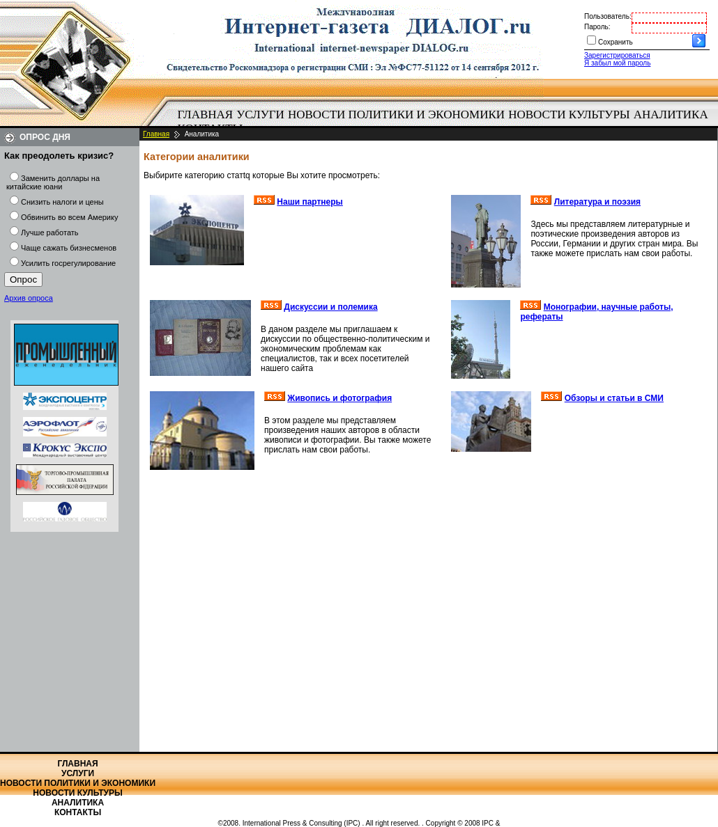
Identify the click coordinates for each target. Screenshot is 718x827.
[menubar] (446, 122)
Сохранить (615, 42)
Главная (206, 114)
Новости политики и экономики (396, 114)
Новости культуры (568, 114)
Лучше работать (50, 232)
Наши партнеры (310, 202)
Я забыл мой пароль (617, 63)
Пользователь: (608, 16)
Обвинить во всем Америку (69, 217)
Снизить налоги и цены (62, 202)
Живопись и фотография (339, 398)
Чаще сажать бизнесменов (68, 248)
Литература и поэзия (597, 202)
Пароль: (597, 27)
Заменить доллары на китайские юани (53, 182)
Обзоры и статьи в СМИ (614, 398)
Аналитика (671, 114)
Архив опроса (28, 298)
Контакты (77, 812)
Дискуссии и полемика (330, 307)
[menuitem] (205, 115)
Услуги (260, 114)
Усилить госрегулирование (68, 263)
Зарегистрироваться (617, 55)
